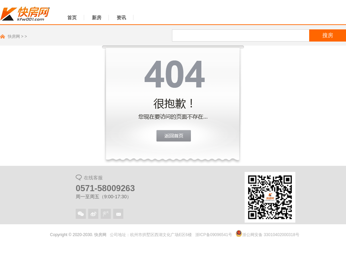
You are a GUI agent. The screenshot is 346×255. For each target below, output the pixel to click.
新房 (96, 17)
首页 (72, 17)
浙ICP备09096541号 (213, 234)
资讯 (121, 17)
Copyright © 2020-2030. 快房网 (78, 234)
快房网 (14, 36)
